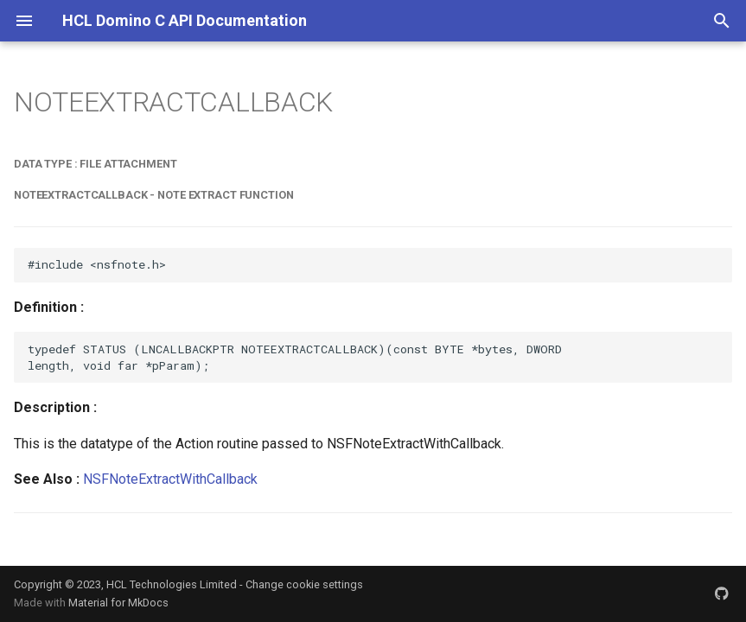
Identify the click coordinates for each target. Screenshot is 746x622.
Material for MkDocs (118, 602)
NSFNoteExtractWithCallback (170, 479)
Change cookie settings (304, 584)
